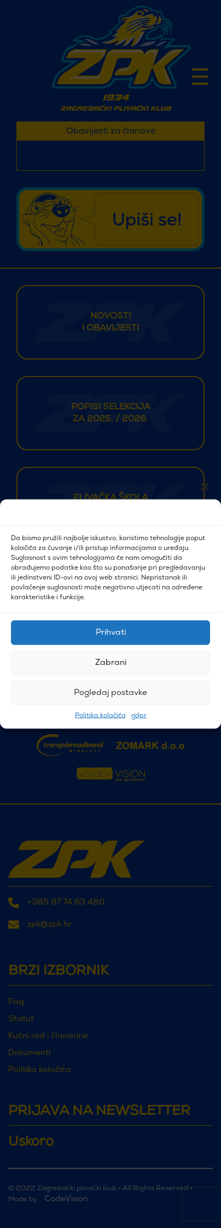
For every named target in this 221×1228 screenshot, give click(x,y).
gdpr (139, 716)
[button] (204, 514)
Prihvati (111, 632)
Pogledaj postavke (110, 692)
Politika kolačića (100, 716)
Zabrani (110, 662)
